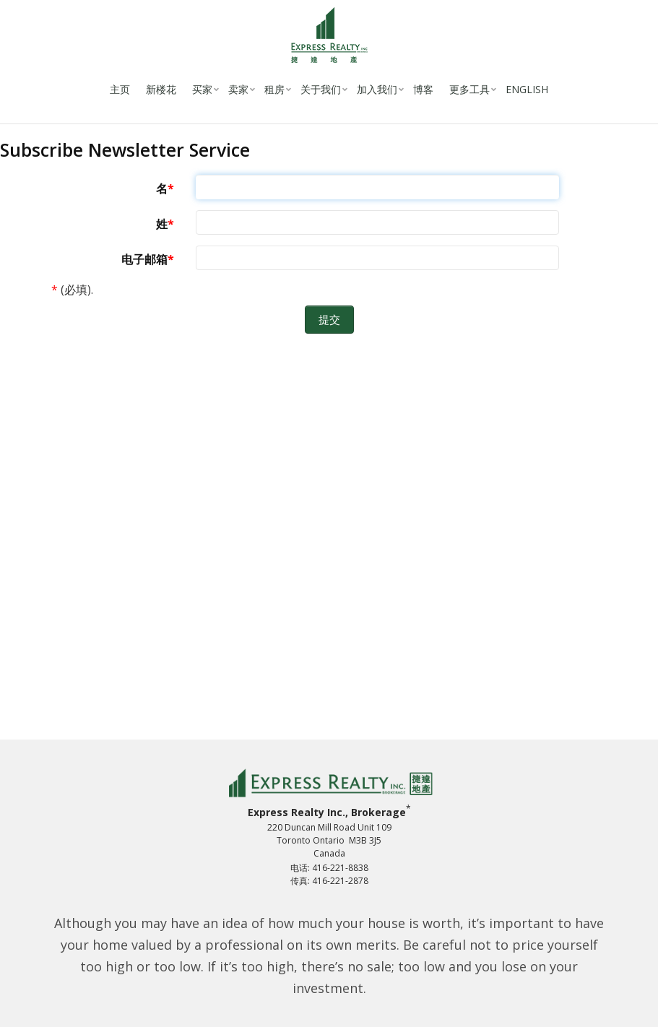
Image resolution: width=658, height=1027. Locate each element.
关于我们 (320, 89)
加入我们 (377, 89)
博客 (423, 89)
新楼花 (161, 89)
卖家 (238, 89)
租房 (274, 89)
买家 (202, 89)
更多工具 (469, 89)
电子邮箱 (144, 259)
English (527, 89)
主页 (120, 89)
